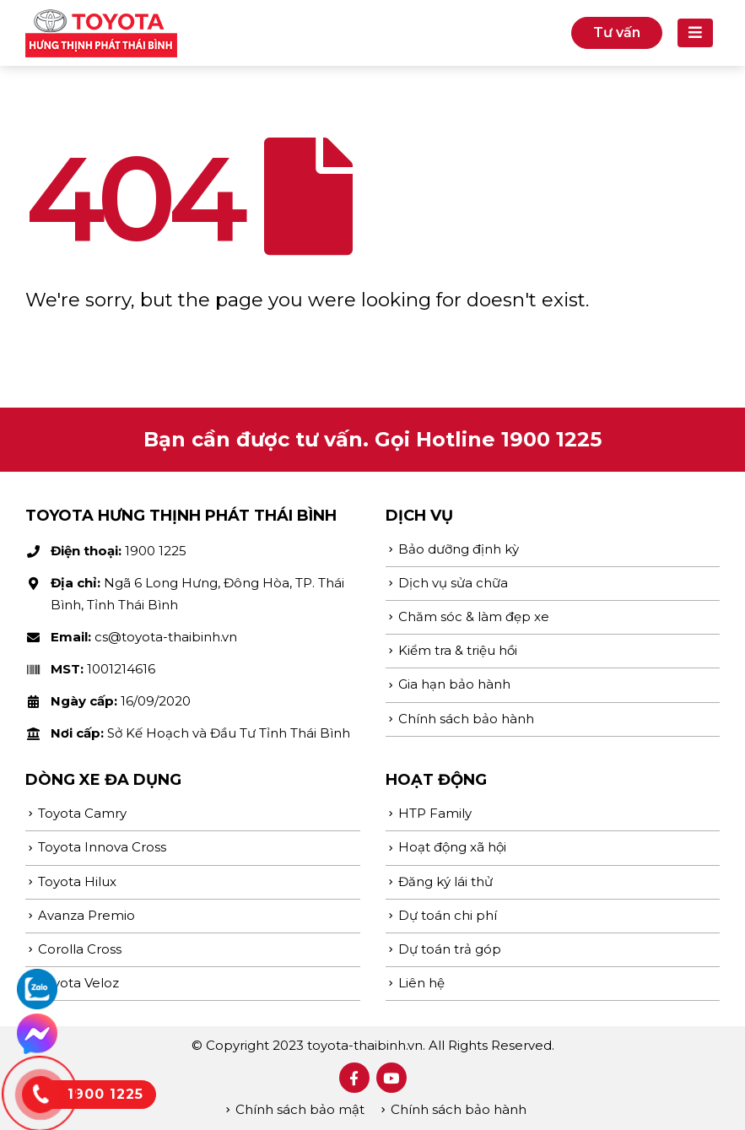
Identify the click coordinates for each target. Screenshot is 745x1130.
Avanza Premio (86, 915)
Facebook (354, 1077)
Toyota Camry (82, 813)
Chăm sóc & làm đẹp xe (473, 616)
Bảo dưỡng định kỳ (458, 549)
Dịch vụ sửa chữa (453, 583)
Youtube (391, 1077)
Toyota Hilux (77, 881)
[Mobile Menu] (695, 33)
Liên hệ (421, 983)
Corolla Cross (79, 949)
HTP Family (435, 813)
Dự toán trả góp (449, 949)
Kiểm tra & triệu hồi (457, 650)
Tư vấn (616, 32)
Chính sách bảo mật (299, 1109)
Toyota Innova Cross (102, 847)
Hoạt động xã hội (452, 847)
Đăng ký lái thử (445, 881)
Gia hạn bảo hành (454, 684)
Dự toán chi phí (447, 915)
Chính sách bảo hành (466, 719)
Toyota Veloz (78, 983)
